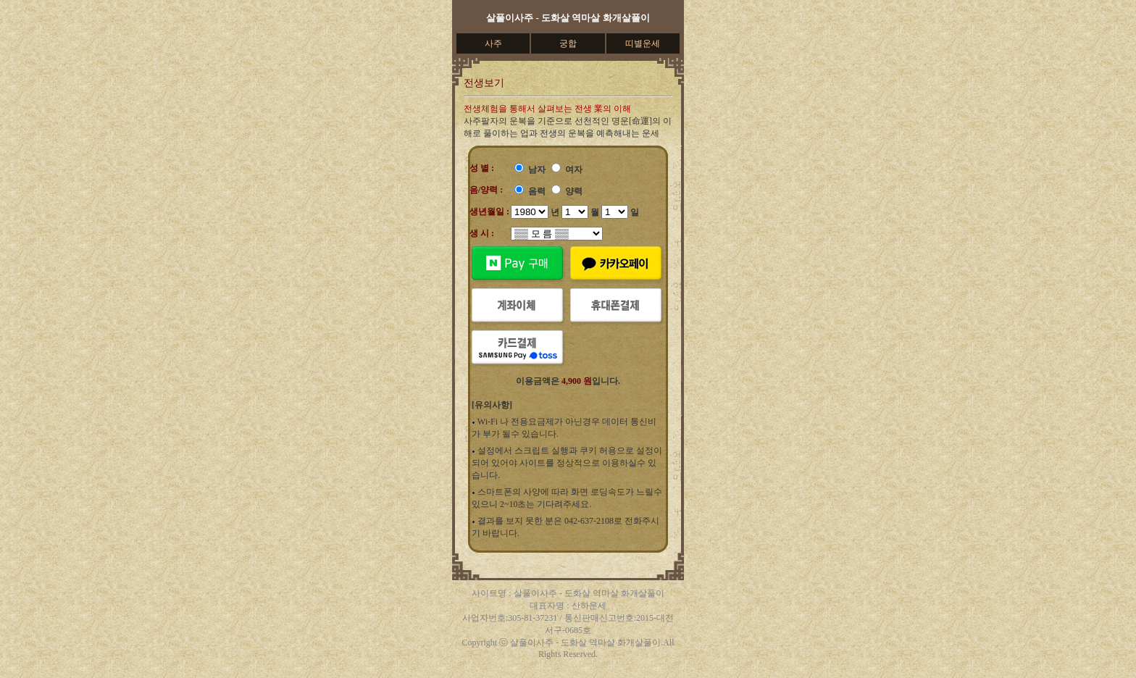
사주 (493, 43)
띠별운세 (642, 43)
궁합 (568, 43)
